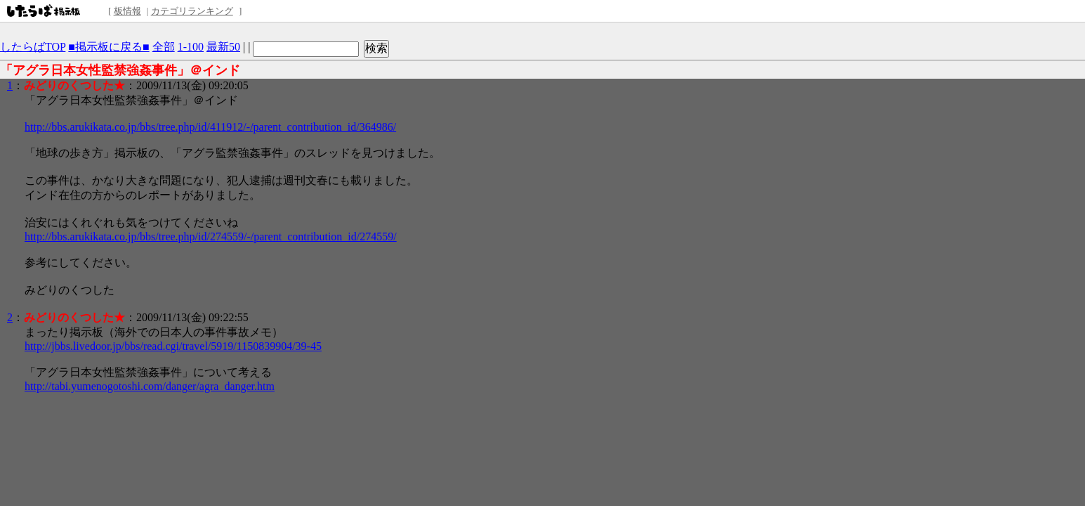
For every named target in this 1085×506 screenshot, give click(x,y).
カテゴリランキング (192, 11)
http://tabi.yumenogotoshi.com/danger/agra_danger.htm (150, 386)
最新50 (223, 47)
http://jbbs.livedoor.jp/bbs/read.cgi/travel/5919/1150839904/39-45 (173, 346)
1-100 (191, 47)
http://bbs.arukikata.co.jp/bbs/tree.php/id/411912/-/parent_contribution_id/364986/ (210, 127)
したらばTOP (32, 47)
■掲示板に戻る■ (108, 47)
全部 (163, 47)
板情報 (127, 11)
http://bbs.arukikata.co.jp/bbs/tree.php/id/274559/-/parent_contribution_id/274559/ (211, 236)
